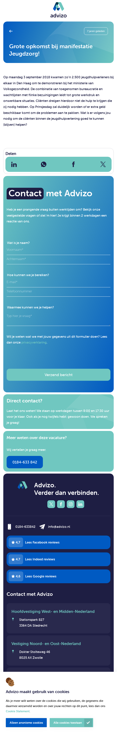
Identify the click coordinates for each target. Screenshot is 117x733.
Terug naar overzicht (12, 31)
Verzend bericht (59, 374)
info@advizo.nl (54, 462)
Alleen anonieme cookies (26, 722)
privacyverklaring (34, 342)
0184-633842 (25, 527)
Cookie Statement (17, 711)
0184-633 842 (24, 462)
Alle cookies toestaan (68, 722)
